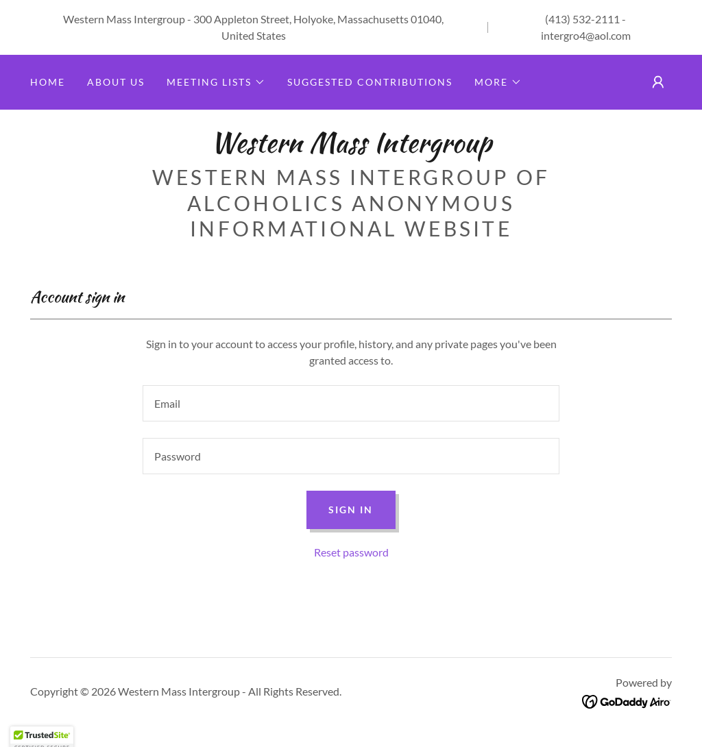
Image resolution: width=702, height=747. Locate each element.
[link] (351, 147)
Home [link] (47, 82)
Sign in (350, 509)
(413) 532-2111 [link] (582, 18)
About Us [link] (116, 82)
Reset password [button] (351, 552)
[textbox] (351, 403)
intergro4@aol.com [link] (586, 35)
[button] (216, 82)
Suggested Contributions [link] (369, 82)
